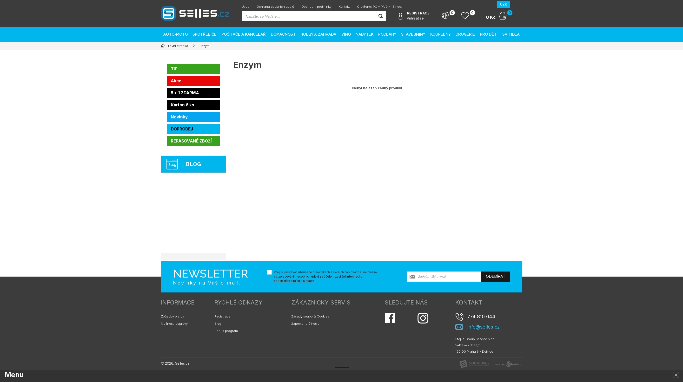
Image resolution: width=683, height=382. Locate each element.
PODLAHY (387, 34)
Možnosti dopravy (174, 323)
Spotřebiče (204, 34)
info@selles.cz (483, 327)
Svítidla (511, 34)
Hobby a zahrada (318, 34)
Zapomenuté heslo (305, 323)
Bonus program (226, 331)
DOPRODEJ (182, 129)
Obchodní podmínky (316, 6)
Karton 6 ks (182, 105)
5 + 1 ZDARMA (185, 93)
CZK (503, 4)
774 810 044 (481, 316)
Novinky (179, 117)
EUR (516, 4)
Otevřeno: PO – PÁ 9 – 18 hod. (379, 6)
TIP (174, 68)
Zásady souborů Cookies (310, 316)
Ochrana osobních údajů (275, 6)
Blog (217, 323)
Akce (176, 80)
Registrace (222, 316)
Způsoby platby (172, 316)
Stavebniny (413, 34)
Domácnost (283, 34)
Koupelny (440, 34)
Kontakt (344, 6)
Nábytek (364, 34)
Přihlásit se (415, 18)
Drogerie (465, 34)
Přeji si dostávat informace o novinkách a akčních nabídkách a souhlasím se (325, 276)
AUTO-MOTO (175, 34)
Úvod (245, 6)
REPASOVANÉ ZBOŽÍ (191, 141)
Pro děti (488, 34)
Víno (346, 34)
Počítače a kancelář (243, 34)
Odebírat (495, 276)
